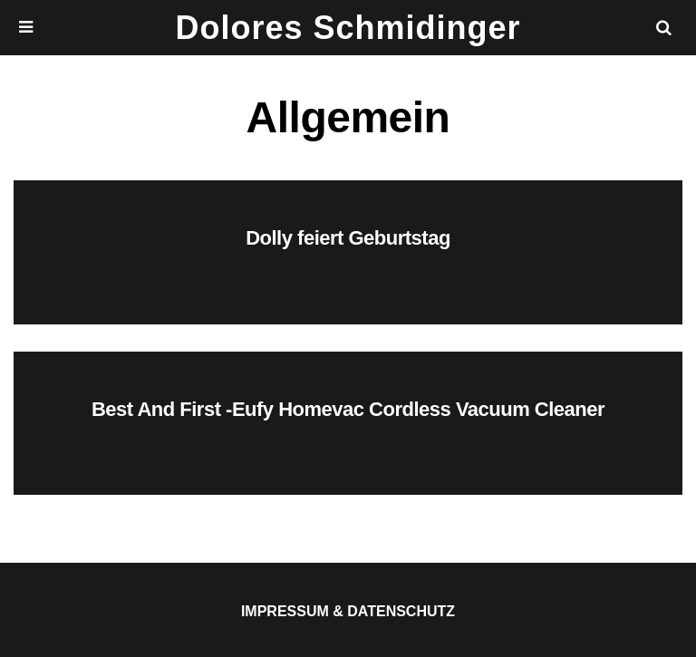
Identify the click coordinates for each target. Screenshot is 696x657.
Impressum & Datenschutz (348, 611)
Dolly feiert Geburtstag (348, 238)
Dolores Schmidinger (347, 27)
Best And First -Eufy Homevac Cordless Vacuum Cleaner (348, 409)
